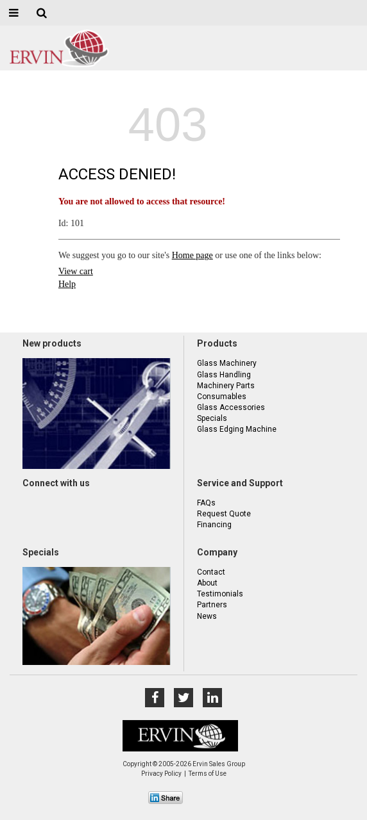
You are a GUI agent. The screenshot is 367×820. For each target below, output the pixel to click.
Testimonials (220, 593)
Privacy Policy (161, 773)
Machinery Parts (226, 385)
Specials (212, 418)
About (207, 582)
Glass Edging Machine (237, 429)
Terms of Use (207, 773)
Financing (214, 524)
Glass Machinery (227, 363)
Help (67, 284)
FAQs (206, 502)
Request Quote (224, 513)
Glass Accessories (231, 407)
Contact (211, 572)
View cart (75, 271)
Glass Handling (224, 374)
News (207, 616)
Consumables (221, 396)
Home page (192, 255)
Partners (212, 604)
